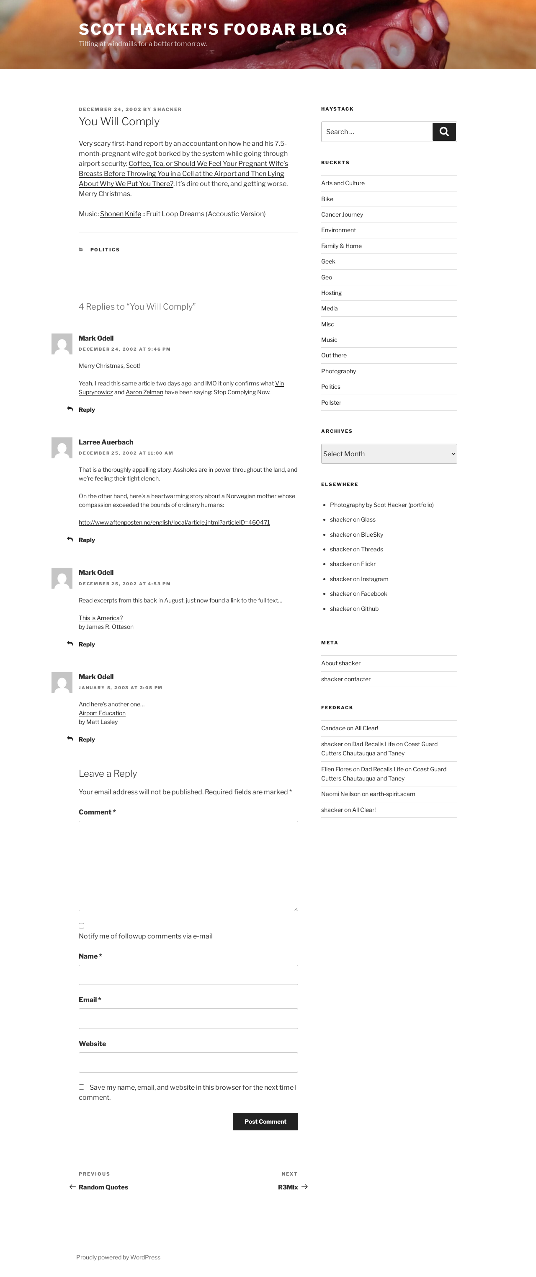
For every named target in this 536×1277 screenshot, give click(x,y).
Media (329, 308)
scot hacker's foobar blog (213, 29)
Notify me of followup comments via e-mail (146, 936)
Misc (327, 324)
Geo (326, 277)
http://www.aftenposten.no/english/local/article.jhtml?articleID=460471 (174, 522)
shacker (167, 109)
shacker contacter (346, 678)
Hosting (331, 292)
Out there (334, 355)
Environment (338, 229)
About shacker (341, 663)
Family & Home (341, 245)
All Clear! (366, 728)
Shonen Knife (120, 214)
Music (329, 339)
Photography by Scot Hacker (368, 504)
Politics (105, 250)
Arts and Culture (343, 182)
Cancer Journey (342, 214)
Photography (338, 371)
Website (92, 1044)
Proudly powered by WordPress (118, 1257)
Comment (97, 812)
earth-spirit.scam (392, 793)
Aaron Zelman (144, 392)
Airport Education (102, 712)
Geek (328, 261)
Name (90, 956)
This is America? (101, 617)
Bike (327, 198)
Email (90, 1000)
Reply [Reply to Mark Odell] (87, 409)
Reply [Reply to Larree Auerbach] (87, 539)
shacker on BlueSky (356, 534)
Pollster (331, 402)
